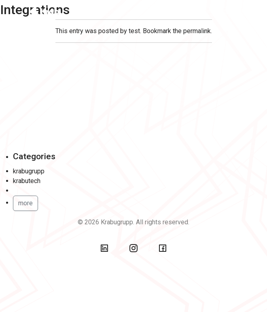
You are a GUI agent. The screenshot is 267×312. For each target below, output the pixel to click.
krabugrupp (28, 171)
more (25, 203)
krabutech (26, 181)
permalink (197, 31)
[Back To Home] (51, 10)
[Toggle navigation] (227, 10)
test (134, 31)
